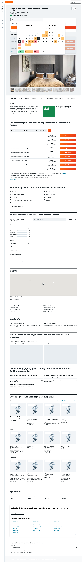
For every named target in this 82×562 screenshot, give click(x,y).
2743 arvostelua (23, 15)
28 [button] (32, 45)
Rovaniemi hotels (36, 530)
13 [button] (29, 38)
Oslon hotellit (37, 559)
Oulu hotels (35, 528)
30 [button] (38, 45)
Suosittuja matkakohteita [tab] (17, 513)
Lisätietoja (64, 173)
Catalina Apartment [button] (65, 416)
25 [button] (23, 45)
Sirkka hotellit (56, 523)
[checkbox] (16, 259)
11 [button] (55, 35)
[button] (2, 2)
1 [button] (35, 32)
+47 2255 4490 (13, 13)
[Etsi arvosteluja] (51, 219)
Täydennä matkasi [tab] (28, 513)
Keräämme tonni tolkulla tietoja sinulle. (44, 550)
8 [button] (35, 35)
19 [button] (26, 41)
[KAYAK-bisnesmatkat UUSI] (2, 23)
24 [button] (19, 45)
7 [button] (32, 35)
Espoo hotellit (36, 521)
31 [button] (19, 48)
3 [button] (52, 32)
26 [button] (26, 45)
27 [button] (29, 45)
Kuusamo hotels (16, 532)
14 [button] (32, 38)
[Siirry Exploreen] (2, 18)
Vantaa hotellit (15, 528)
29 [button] (35, 45)
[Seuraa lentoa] (2, 21)
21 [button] (32, 41)
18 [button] (23, 41)
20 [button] (29, 41)
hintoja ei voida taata (40, 543)
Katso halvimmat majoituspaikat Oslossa (68, 429)
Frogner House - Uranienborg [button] (16, 416)
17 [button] (19, 41)
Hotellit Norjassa (31, 559)
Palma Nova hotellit (37, 523)
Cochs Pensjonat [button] (47, 418)
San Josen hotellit (36, 524)
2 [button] (49, 32)
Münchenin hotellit (37, 526)
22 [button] (35, 41)
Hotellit (17, 559)
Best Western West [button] (31, 446)
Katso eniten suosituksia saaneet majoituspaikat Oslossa (64, 457)
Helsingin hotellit (16, 521)
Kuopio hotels (56, 530)
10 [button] (19, 38)
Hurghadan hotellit (57, 524)
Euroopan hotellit (23, 559)
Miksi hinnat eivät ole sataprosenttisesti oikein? (44, 552)
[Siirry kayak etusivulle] (9, 2)
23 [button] (38, 41)
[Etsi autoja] (2, 11)
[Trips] (2, 27)
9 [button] (49, 35)
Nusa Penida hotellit (58, 526)
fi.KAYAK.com (12, 559)
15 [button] (35, 38)
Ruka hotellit (15, 524)
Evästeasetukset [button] (13, 179)
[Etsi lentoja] (2, 6)
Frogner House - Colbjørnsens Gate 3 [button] (34, 473)
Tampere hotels (57, 528)
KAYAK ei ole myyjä (44, 547)
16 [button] (38, 38)
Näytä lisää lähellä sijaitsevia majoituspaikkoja (67, 400)
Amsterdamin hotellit (17, 523)
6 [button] (29, 35)
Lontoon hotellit (16, 526)
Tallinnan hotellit (57, 521)
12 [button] (26, 38)
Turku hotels (15, 530)
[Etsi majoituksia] (2, 9)
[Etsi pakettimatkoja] (2, 14)
